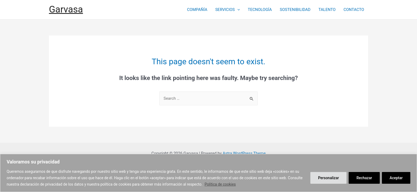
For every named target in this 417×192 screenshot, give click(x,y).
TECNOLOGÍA (260, 9)
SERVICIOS (227, 9)
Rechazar (364, 178)
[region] (208, 173)
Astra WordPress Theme (244, 153)
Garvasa (66, 9)
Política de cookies (220, 184)
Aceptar (396, 178)
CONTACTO (354, 9)
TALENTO (326, 9)
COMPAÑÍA (197, 9)
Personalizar (328, 178)
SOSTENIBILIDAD (295, 9)
